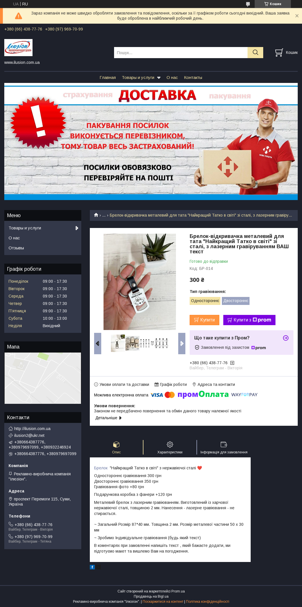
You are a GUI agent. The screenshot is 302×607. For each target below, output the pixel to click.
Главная (108, 77)
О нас (172, 77)
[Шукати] (255, 52)
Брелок (101, 468)
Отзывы (16, 247)
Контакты (193, 77)
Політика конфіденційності (207, 602)
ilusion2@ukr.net (29, 435)
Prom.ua (178, 591)
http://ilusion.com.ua (32, 428)
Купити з (252, 320)
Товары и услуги (138, 77)
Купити (207, 319)
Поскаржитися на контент (163, 602)
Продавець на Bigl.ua (151, 596)
